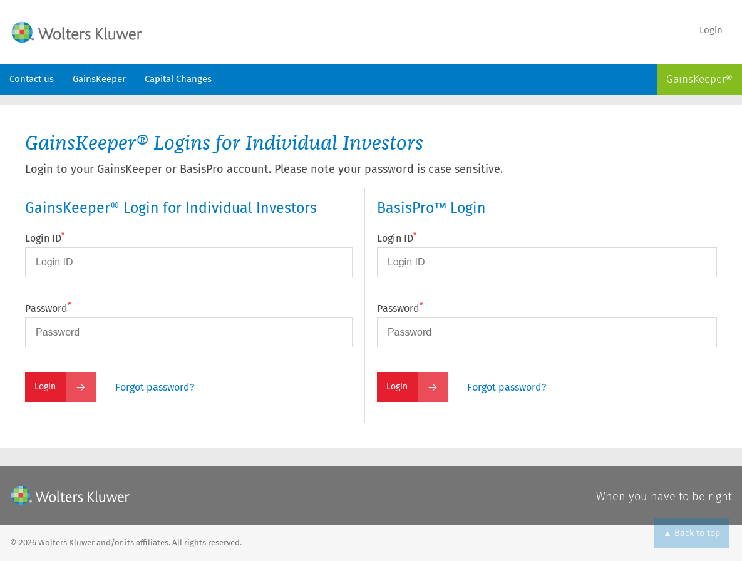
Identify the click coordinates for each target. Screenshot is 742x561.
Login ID (44, 238)
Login (711, 30)
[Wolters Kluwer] (70, 495)
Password (48, 308)
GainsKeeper (99, 79)
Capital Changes (178, 79)
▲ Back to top (691, 533)
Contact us (31, 79)
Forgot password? (154, 387)
